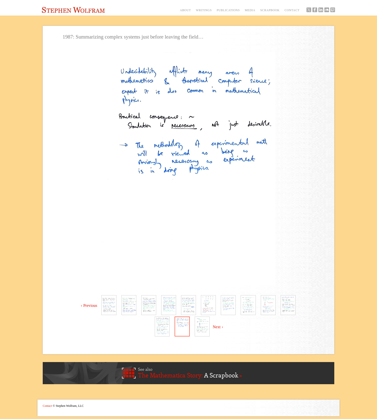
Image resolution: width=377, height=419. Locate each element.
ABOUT (185, 10)
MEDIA (250, 10)
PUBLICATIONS (228, 10)
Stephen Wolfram (73, 10)
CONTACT (292, 10)
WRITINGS (204, 10)
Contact (47, 406)
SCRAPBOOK (270, 10)
